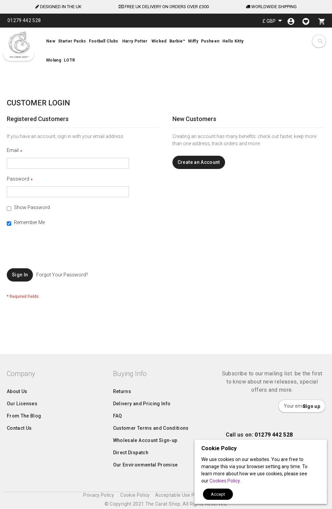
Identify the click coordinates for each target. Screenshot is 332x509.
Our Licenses (22, 417)
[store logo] (19, 44)
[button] (272, 21)
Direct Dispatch (130, 466)
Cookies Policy (224, 480)
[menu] (166, 51)
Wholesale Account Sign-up (145, 454)
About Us (17, 405)
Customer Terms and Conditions (151, 441)
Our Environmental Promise (145, 478)
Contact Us (19, 441)
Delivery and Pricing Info (142, 417)
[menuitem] (166, 52)
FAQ (117, 429)
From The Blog (24, 429)
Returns (122, 405)
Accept (218, 494)
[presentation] (58, 251)
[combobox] (320, 41)
